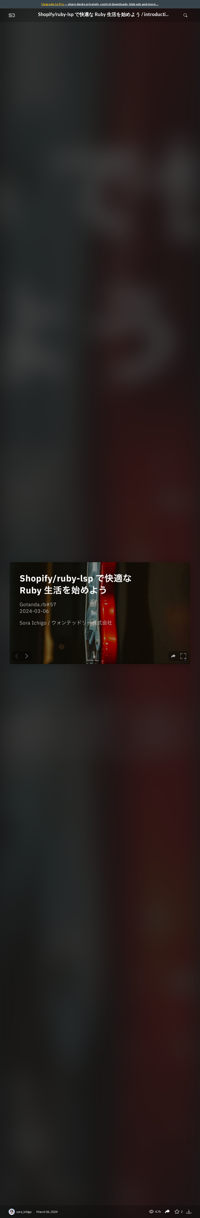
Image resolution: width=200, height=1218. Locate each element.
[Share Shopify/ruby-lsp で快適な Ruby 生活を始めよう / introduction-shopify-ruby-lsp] (167, 1211)
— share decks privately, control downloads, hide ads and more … (100, 4)
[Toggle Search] (185, 15)
